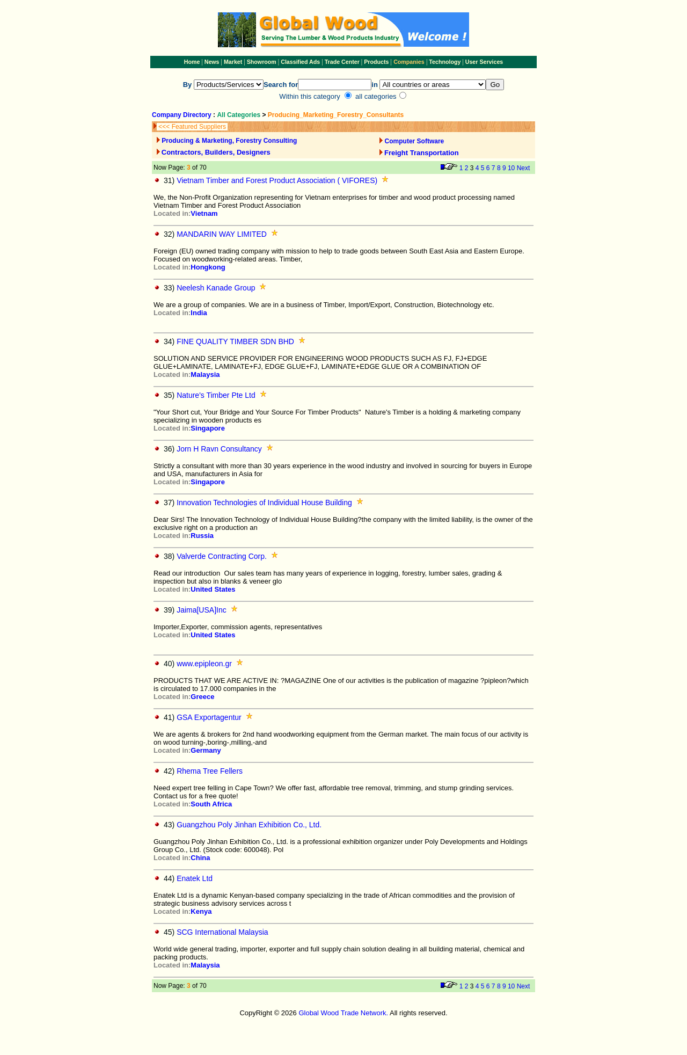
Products (377, 62)
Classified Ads (300, 62)
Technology (445, 62)
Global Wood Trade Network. (343, 1013)
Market (233, 62)
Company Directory (181, 115)
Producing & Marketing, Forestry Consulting (229, 140)
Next (523, 168)
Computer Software (414, 141)
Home (192, 62)
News (211, 62)
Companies (408, 62)
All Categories (239, 115)
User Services (484, 62)
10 (511, 168)
